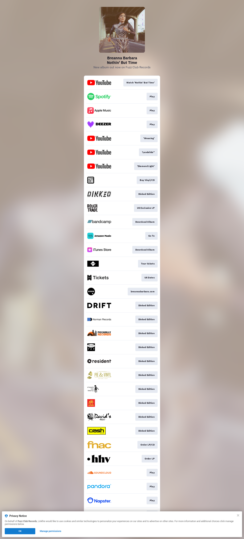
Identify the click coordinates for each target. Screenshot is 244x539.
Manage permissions (50, 531)
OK (20, 531)
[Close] (238, 515)
